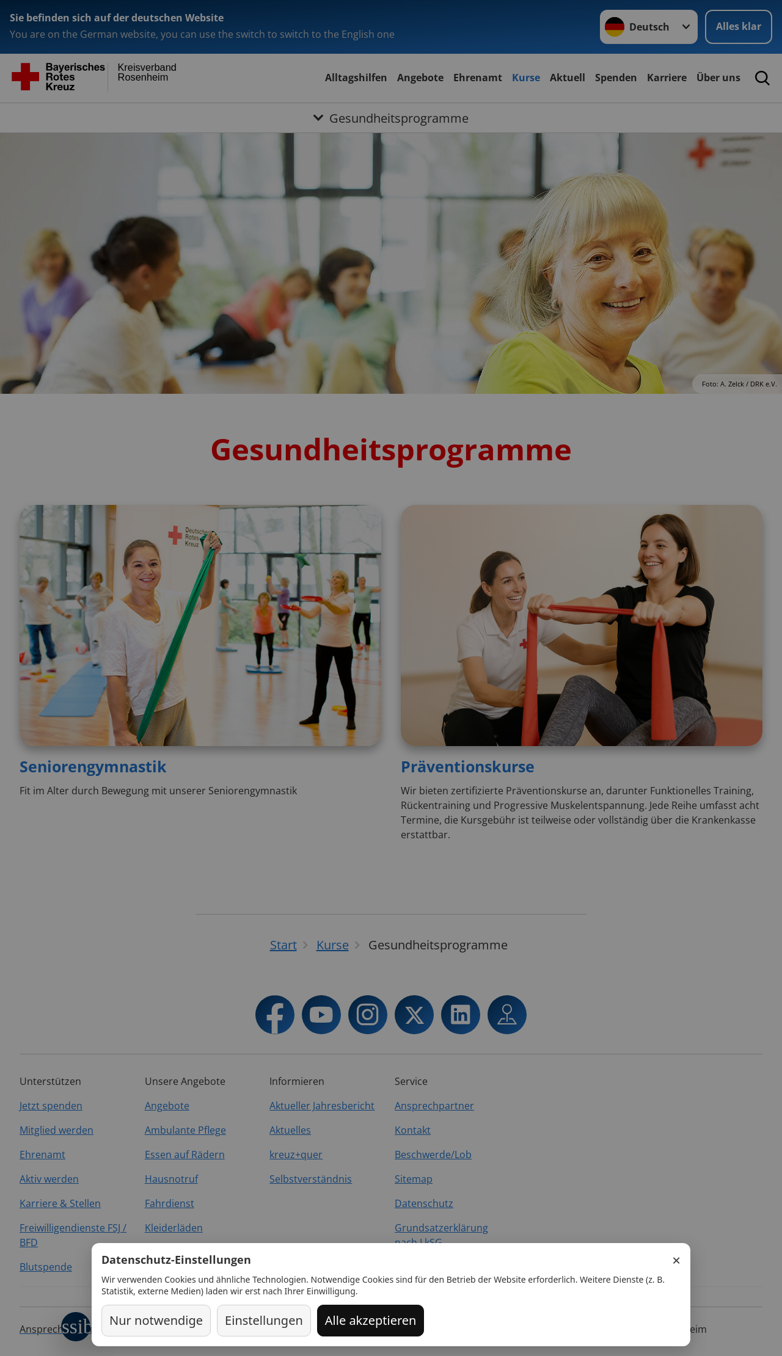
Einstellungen (264, 1320)
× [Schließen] (676, 1260)
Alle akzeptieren (371, 1320)
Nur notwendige (156, 1320)
